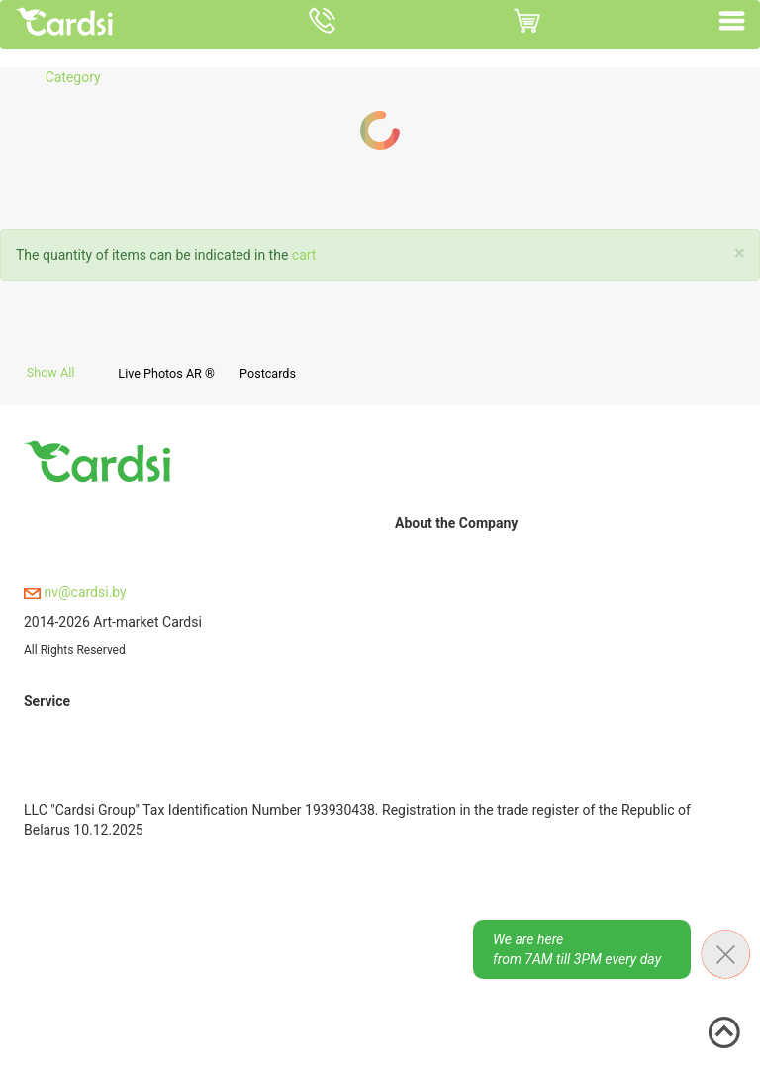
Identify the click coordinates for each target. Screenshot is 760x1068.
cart (304, 255)
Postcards (267, 373)
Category (73, 77)
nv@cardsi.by (75, 592)
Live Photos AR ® (166, 373)
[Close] (739, 253)
